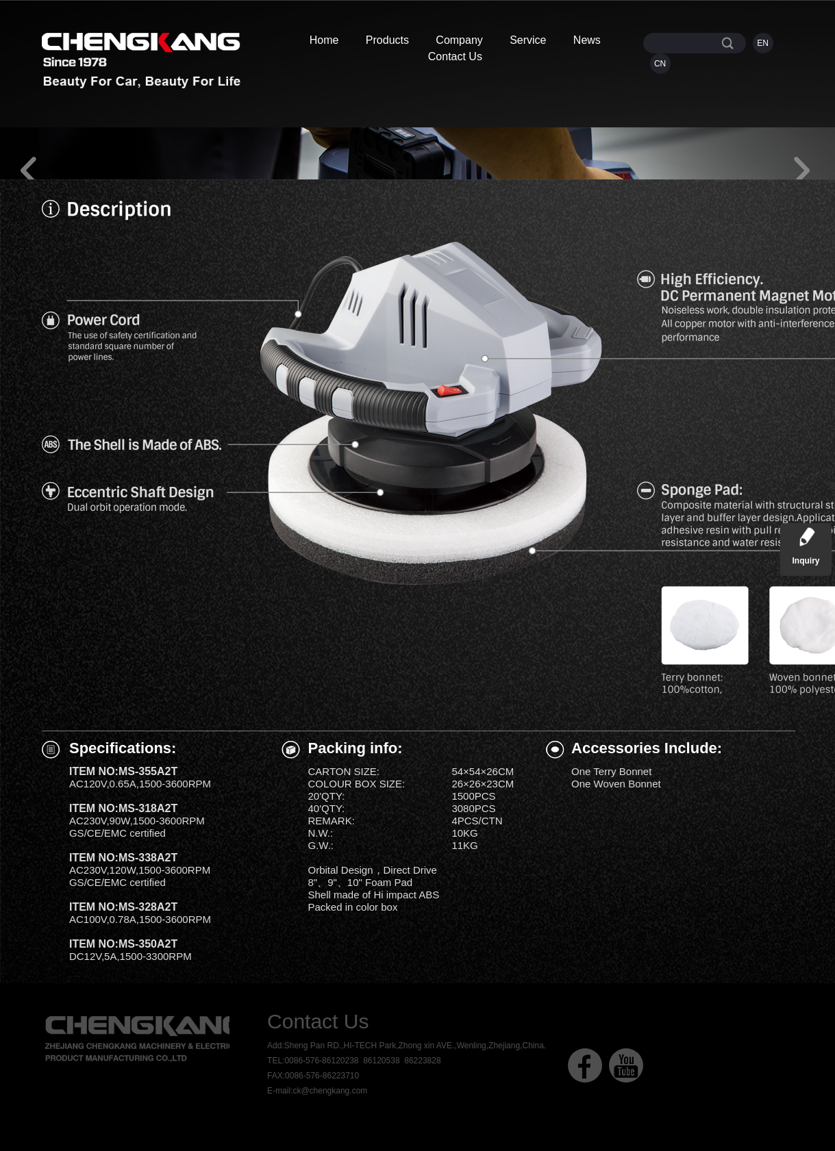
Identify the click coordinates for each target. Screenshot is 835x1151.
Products (387, 40)
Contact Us (455, 56)
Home (324, 40)
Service (528, 40)
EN (763, 43)
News (587, 40)
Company (459, 40)
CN (660, 63)
